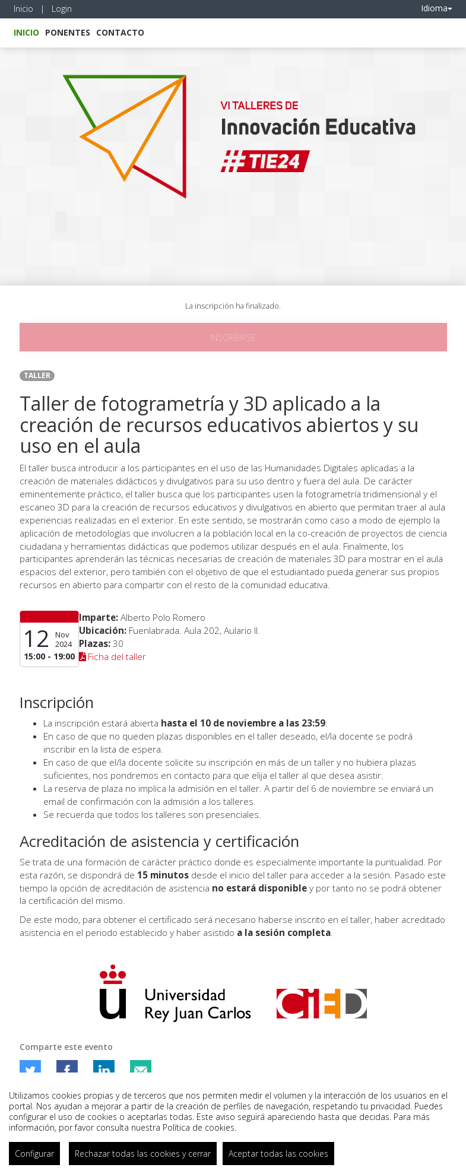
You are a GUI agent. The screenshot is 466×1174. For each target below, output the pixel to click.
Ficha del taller (113, 657)
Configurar (34, 1153)
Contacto (120, 32)
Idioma (436, 8)
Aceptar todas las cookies (278, 1153)
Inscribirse (233, 337)
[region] (233, 1123)
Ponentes (67, 32)
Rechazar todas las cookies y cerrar (143, 1153)
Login (62, 8)
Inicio (23, 8)
